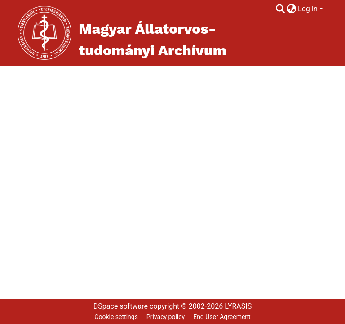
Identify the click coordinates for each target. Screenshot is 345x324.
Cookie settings (116, 316)
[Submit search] (280, 9)
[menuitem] (291, 9)
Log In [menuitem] (308, 8)
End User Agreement (221, 316)
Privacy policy (165, 316)
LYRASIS (238, 306)
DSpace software (120, 306)
